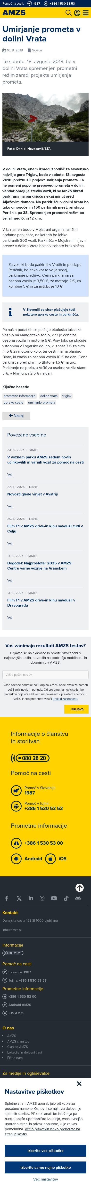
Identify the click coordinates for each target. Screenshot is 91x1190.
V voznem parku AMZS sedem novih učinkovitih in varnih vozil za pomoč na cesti (45, 459)
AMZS (11, 1035)
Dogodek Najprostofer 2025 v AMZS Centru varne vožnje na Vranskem (39, 565)
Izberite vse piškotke (45, 1150)
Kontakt (10, 912)
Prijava (77, 709)
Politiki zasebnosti (65, 699)
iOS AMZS (16, 1013)
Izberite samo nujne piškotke (45, 1167)
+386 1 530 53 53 (33, 980)
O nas (8, 1028)
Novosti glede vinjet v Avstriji (32, 494)
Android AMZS (19, 1005)
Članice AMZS (17, 1046)
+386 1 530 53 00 (22, 997)
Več (9, 474)
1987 (27, 972)
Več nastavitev (45, 1179)
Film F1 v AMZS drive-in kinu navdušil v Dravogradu (41, 602)
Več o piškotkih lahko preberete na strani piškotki (42, 1131)
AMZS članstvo (18, 1041)
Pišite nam (15, 1057)
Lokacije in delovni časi (24, 1052)
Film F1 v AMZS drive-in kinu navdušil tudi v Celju (45, 528)
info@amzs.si (12, 929)
